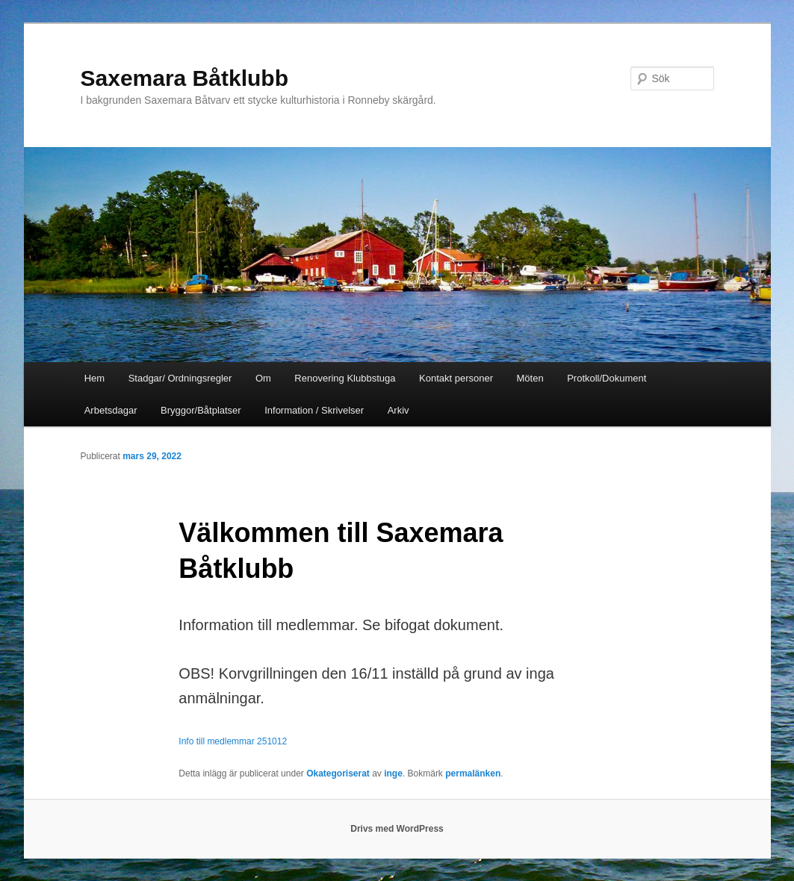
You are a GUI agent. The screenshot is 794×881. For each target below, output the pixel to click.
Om (263, 378)
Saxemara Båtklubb (184, 78)
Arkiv (398, 410)
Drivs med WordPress (397, 829)
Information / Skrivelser (314, 410)
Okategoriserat (338, 773)
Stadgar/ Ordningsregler (180, 378)
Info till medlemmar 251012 (233, 741)
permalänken (472, 773)
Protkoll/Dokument (606, 378)
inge (393, 773)
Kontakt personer (456, 378)
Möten (530, 378)
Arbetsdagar (110, 410)
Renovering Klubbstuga (344, 378)
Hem (94, 378)
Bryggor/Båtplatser (201, 410)
